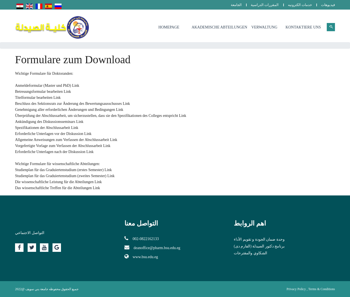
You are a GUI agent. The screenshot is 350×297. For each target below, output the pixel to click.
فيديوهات (328, 5)
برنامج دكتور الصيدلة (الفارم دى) (259, 246)
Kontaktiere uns (303, 27)
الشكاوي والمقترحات (250, 253)
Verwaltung (264, 27)
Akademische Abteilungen (219, 27)
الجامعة (236, 5)
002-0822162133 (141, 238)
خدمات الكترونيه (300, 5)
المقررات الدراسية (265, 5)
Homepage (168, 27)
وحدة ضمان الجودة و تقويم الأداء (259, 239)
